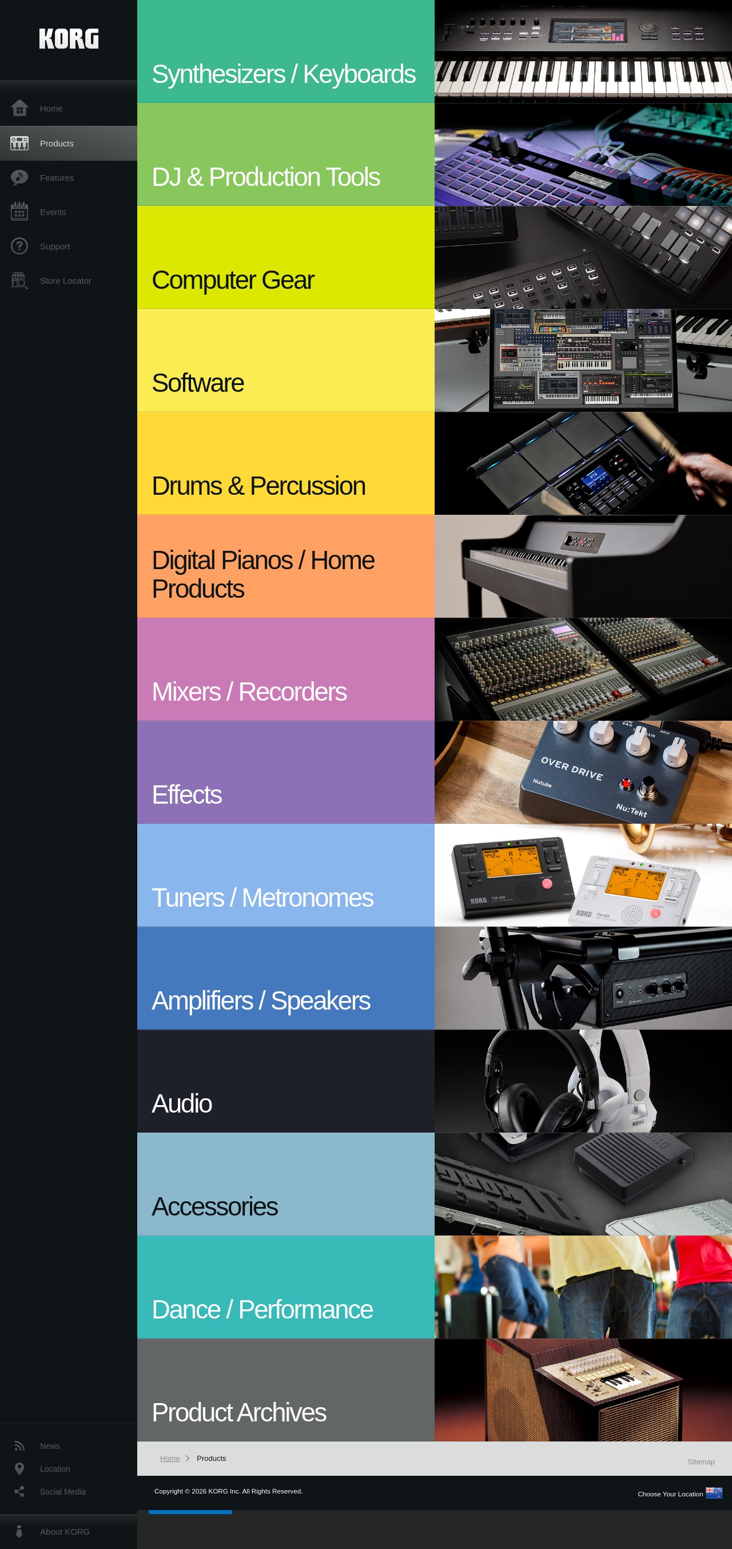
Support (55, 246)
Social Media (63, 1491)
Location (55, 1468)
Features (57, 177)
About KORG (65, 1531)
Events (53, 212)
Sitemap (701, 1461)
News (50, 1446)
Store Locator (66, 280)
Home (51, 108)
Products (57, 143)
